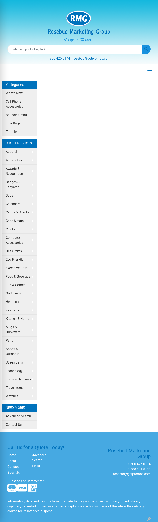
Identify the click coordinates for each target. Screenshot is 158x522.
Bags (9, 195)
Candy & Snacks (17, 212)
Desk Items (14, 251)
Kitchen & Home (17, 319)
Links (36, 466)
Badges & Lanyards (13, 184)
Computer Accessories (14, 240)
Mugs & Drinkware (13, 329)
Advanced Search (18, 416)
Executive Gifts (16, 268)
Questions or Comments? (25, 481)
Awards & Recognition (14, 171)
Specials (13, 472)
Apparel (11, 152)
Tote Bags (13, 123)
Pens (9, 341)
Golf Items (13, 293)
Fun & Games (15, 285)
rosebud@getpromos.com (91, 58)
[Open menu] (150, 70)
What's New (14, 93)
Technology (14, 371)
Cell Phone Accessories (14, 104)
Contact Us (14, 425)
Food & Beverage (18, 276)
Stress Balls (14, 362)
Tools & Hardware (18, 379)
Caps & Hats (15, 221)
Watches (12, 396)
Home (11, 455)
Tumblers (12, 132)
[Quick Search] (74, 49)
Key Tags (12, 310)
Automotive (14, 160)
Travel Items (14, 388)
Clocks (10, 229)
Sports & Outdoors (12, 351)
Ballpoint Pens (16, 115)
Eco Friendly (14, 260)
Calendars (13, 204)
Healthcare (13, 302)
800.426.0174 (60, 58)
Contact (13, 467)
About (11, 461)
